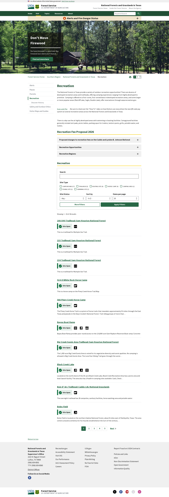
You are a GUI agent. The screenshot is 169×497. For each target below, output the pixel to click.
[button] (130, 76)
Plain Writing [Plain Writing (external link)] (90, 459)
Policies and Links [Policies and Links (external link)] (121, 454)
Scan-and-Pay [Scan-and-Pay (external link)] (62, 109)
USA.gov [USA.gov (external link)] (88, 448)
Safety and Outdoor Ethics (40, 107)
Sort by (89, 194)
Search (63, 172)
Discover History (37, 102)
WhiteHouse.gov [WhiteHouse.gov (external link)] (91, 452)
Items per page (119, 194)
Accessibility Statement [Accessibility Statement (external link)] (65, 452)
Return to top (33, 439)
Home (30, 13)
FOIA (87, 466)
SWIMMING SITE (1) (83, 189)
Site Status (64, 194)
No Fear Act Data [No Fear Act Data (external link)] (91, 463)
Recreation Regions (67, 154)
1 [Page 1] (83, 428)
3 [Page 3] (94, 428)
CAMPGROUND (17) (68, 186)
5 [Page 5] (104, 428)
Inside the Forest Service (118, 8)
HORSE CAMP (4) (113, 186)
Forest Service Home (100, 8)
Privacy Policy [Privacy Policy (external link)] (90, 455)
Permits (33, 94)
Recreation (34, 98)
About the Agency (135, 8)
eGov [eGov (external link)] (116, 458)
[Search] (138, 13)
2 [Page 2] (88, 428)
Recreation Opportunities (70, 147)
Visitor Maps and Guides (39, 111)
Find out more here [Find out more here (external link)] (41, 59)
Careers (59, 466)
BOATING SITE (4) (97, 186)
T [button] (134, 77)
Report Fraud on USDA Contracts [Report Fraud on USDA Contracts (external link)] (127, 448)
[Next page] (113, 428)
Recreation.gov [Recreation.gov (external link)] (61, 448)
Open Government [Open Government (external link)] (121, 465)
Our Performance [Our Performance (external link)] (62, 459)
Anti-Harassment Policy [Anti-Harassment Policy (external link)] (65, 463)
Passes (32, 90)
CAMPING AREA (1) (129, 186)
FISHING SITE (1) (67, 189)
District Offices (34, 469)
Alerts (32, 85)
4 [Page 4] (99, 428)
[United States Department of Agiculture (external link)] (31, 7)
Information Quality (122, 468)
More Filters (80, 204)
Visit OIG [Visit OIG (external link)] (59, 455)
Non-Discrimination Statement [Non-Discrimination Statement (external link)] (126, 461)
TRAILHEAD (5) (83, 186)
